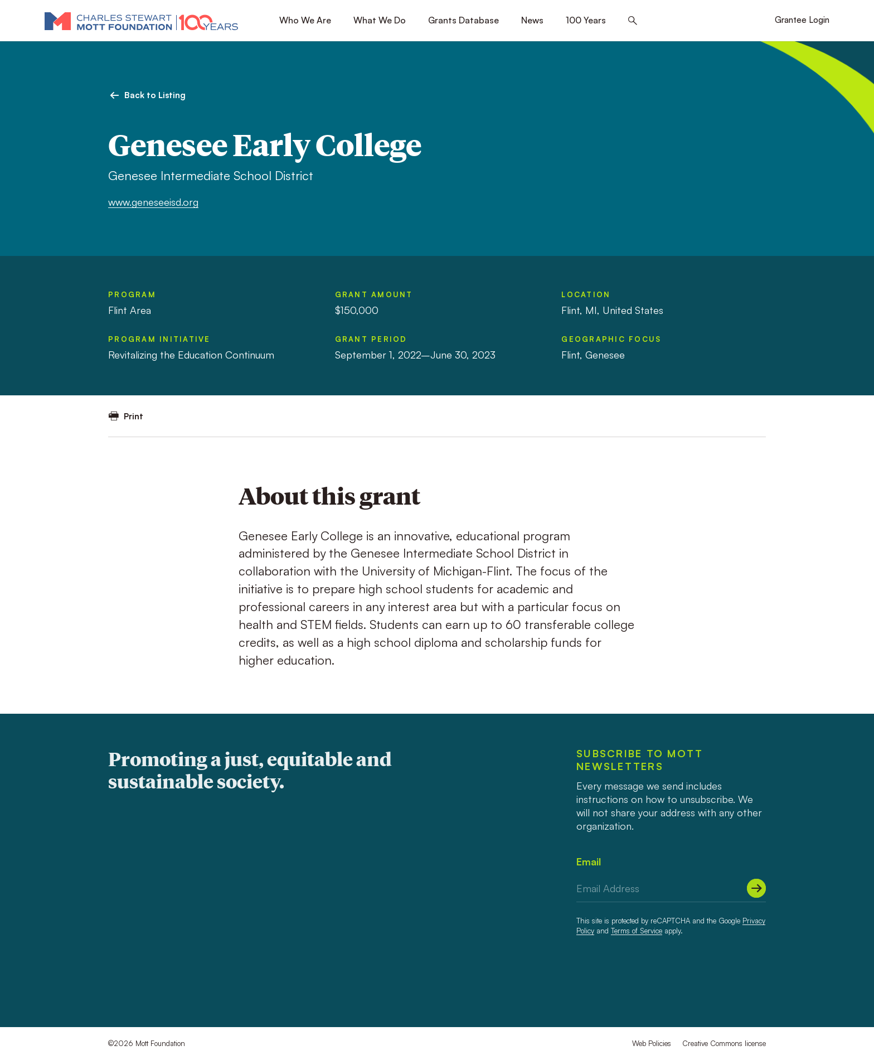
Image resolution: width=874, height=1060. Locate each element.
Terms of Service (636, 930)
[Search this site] (632, 20)
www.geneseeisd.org (153, 202)
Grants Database (463, 20)
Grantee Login (802, 19)
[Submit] (756, 888)
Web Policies (651, 1043)
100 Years (586, 20)
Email (588, 861)
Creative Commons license (724, 1043)
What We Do (379, 20)
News (532, 20)
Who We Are (305, 20)
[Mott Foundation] (141, 20)
